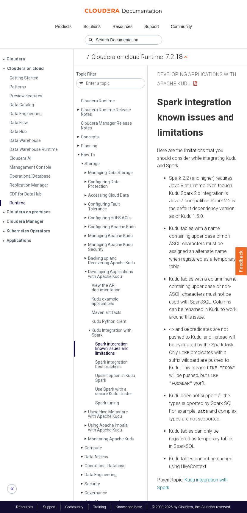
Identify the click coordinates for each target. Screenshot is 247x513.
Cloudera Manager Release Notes (106, 125)
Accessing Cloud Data (108, 195)
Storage (92, 163)
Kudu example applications (105, 301)
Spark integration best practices (111, 364)
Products (63, 26)
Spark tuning (107, 403)
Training (99, 506)
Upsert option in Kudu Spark (115, 377)
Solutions (92, 26)
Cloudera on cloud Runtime (127, 56)
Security (92, 483)
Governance (96, 492)
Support (151, 26)
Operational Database (105, 465)
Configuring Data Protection (104, 184)
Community (181, 26)
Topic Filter (86, 74)
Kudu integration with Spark (112, 332)
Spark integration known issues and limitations (112, 349)
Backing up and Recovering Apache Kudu (111, 260)
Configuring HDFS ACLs (110, 217)
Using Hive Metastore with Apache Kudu (108, 414)
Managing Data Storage (110, 172)
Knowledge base (129, 506)
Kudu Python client (109, 321)
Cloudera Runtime (98, 100)
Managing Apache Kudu (110, 235)
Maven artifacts (106, 312)
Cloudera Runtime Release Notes (106, 112)
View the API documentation (106, 287)
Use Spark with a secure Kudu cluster (113, 391)
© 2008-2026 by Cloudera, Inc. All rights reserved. (191, 506)
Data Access (96, 456)
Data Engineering (101, 474)
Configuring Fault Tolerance (104, 206)
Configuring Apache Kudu (112, 226)
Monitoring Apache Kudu (111, 439)
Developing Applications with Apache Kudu (110, 274)
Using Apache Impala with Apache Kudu (108, 427)
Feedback (241, 261)
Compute (93, 447)
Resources (122, 26)
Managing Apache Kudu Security (110, 246)
